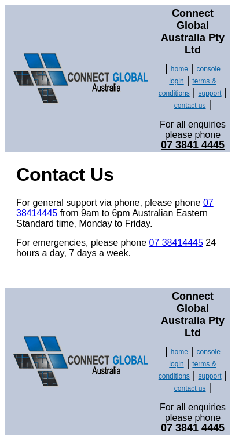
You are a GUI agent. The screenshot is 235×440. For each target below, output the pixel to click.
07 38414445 (176, 243)
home (179, 69)
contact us (190, 105)
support (210, 93)
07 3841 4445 (193, 145)
